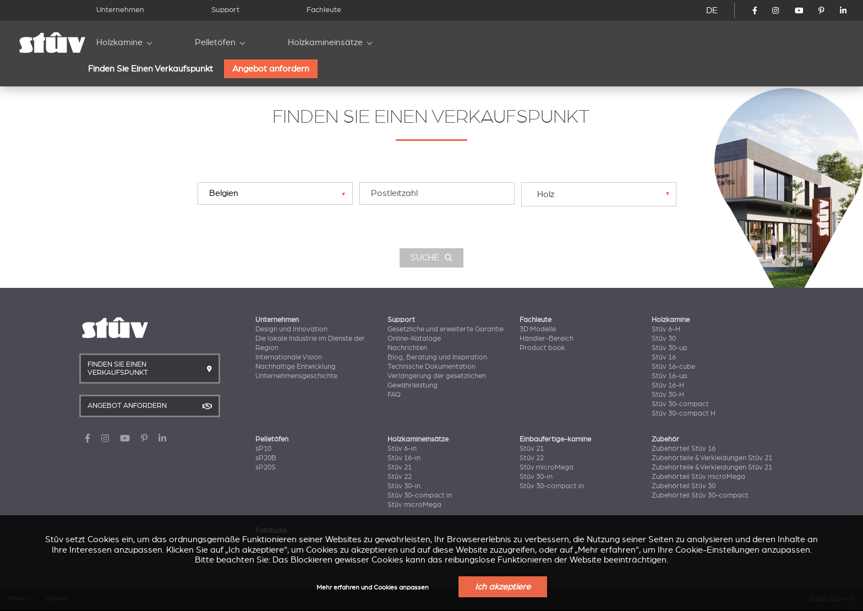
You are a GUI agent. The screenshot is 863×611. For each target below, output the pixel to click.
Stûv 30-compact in (419, 495)
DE (712, 10)
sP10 (263, 448)
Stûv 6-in (402, 448)
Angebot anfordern (270, 69)
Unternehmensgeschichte (296, 376)
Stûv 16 (664, 357)
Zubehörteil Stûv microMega (698, 477)
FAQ (394, 395)
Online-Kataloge (414, 338)
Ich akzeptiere (503, 587)
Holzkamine (119, 42)
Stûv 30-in (403, 486)
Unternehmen (120, 10)
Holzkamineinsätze (325, 42)
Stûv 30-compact (680, 404)
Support (225, 10)
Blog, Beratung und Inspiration (437, 357)
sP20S (265, 467)
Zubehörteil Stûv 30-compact (700, 495)
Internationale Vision (288, 357)
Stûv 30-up (669, 348)
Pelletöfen (215, 42)
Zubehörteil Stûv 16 (683, 448)
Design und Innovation (291, 329)
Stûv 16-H (668, 385)
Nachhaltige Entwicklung (295, 366)
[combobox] (598, 194)
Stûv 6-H (666, 329)
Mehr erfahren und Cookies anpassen (372, 587)
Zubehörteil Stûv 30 (683, 486)
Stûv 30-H (668, 395)
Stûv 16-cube (673, 366)
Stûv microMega (414, 505)
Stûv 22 (399, 477)
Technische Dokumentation (431, 366)
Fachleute (324, 10)
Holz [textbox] (545, 194)
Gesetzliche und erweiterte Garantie (445, 329)
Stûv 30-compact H (683, 413)
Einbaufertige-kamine (555, 439)
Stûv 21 (399, 467)
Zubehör (665, 439)
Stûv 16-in (403, 458)
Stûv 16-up (669, 376)
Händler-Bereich (546, 338)
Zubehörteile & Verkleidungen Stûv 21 (712, 458)
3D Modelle (538, 329)
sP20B (265, 458)
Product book (542, 348)
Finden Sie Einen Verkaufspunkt (150, 69)
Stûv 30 (664, 338)
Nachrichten (407, 348)
